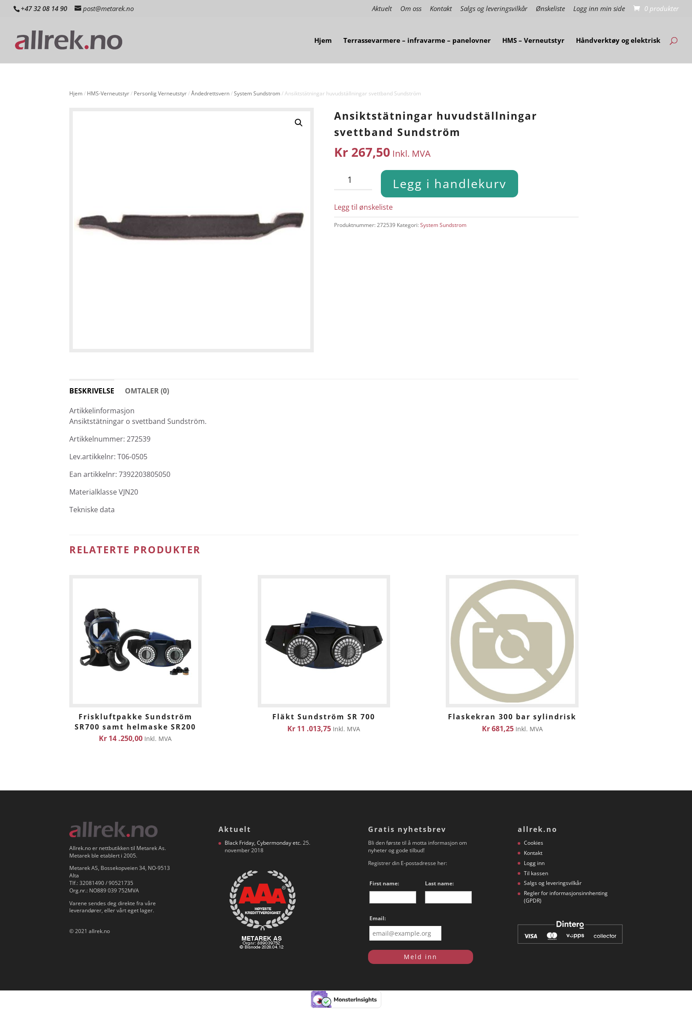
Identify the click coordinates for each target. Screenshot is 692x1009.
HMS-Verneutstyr (108, 93)
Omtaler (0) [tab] (147, 391)
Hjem (323, 41)
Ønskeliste (550, 9)
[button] (299, 123)
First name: (384, 883)
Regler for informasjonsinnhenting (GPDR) (566, 896)
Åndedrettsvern (210, 93)
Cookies (533, 843)
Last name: (439, 883)
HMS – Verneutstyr (533, 41)
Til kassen (536, 873)
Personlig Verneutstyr (160, 93)
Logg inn (534, 863)
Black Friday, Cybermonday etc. (263, 843)
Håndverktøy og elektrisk (618, 41)
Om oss (410, 9)
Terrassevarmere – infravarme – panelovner (417, 41)
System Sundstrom (257, 93)
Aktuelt (382, 9)
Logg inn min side (599, 9)
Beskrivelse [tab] (91, 391)
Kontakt (441, 9)
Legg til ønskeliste (363, 207)
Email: (377, 918)
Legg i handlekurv (449, 183)
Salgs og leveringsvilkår (493, 9)
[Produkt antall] (353, 180)
